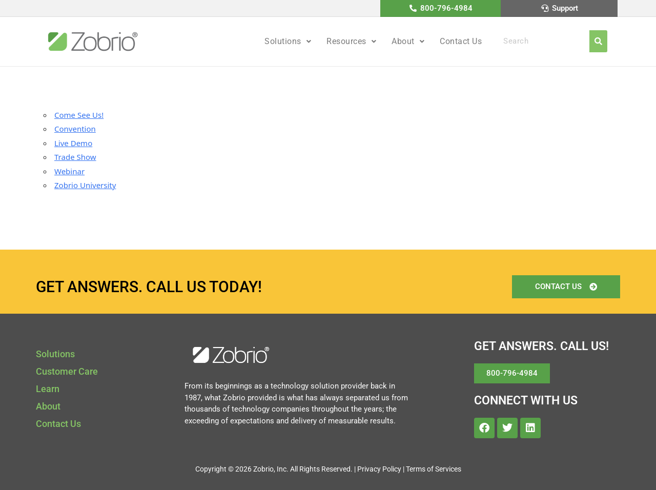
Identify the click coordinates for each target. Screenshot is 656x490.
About (408, 41)
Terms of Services (433, 469)
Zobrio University (85, 185)
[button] (288, 41)
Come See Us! (79, 115)
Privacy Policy (379, 469)
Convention (75, 129)
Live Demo (73, 143)
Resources (351, 41)
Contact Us (461, 41)
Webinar (69, 171)
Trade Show (75, 157)
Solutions (287, 41)
